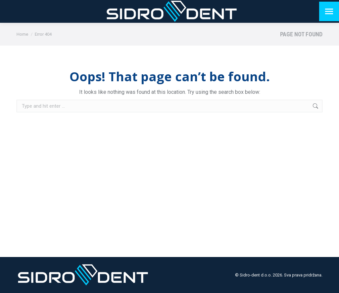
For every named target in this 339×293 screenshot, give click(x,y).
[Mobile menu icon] (329, 11)
